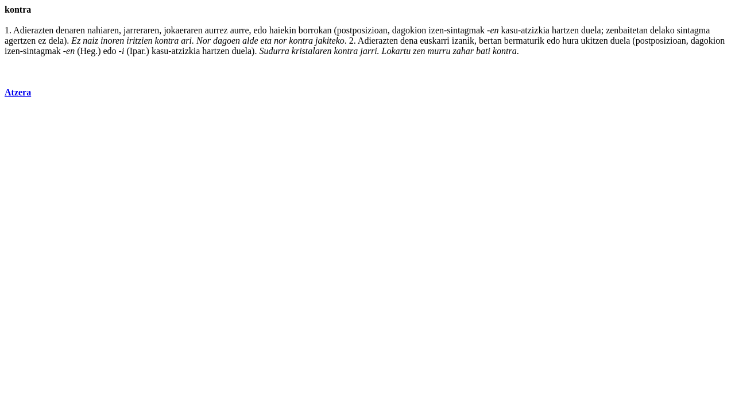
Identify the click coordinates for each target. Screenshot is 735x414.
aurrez (216, 30)
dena (408, 40)
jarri (368, 51)
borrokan (315, 30)
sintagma (693, 30)
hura (570, 40)
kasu (509, 30)
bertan (490, 40)
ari (186, 40)
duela (591, 30)
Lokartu (396, 51)
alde (250, 40)
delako (662, 30)
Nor (203, 40)
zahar (463, 51)
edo (260, 30)
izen (436, 30)
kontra (167, 40)
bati (483, 51)
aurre (239, 30)
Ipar (137, 51)
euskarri (435, 40)
